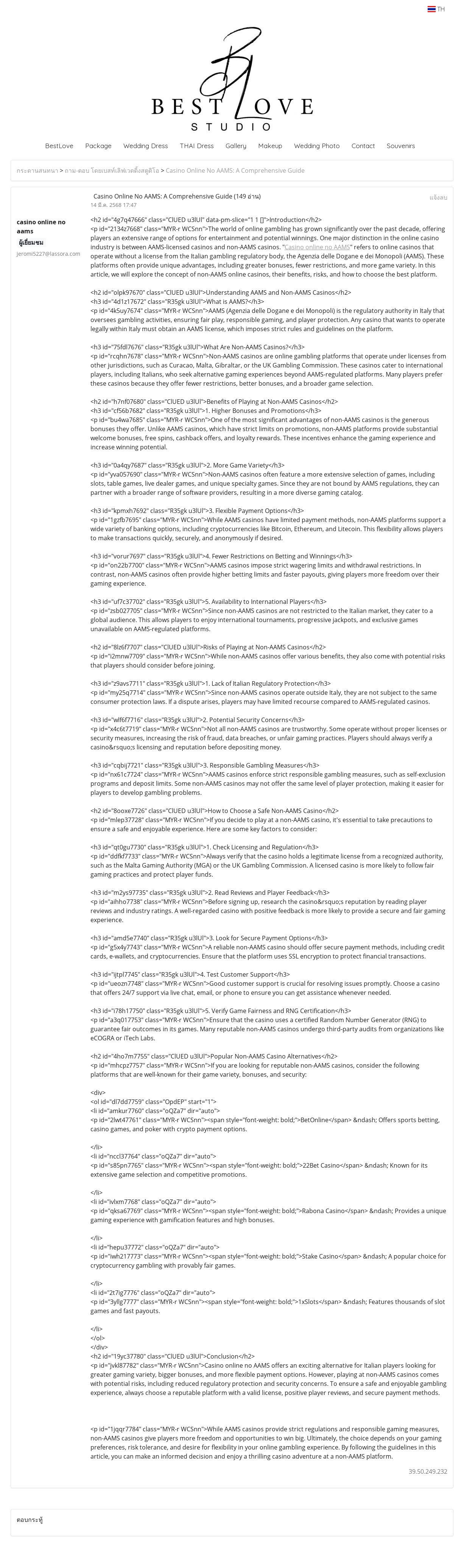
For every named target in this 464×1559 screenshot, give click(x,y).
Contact (363, 146)
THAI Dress (197, 146)
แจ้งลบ (438, 197)
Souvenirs (401, 146)
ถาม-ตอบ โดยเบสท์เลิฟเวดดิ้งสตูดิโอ (112, 170)
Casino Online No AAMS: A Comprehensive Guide (235, 170)
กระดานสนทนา (37, 170)
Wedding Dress (145, 146)
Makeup (270, 146)
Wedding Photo (317, 146)
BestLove (59, 146)
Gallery (236, 146)
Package (98, 146)
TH (436, 9)
